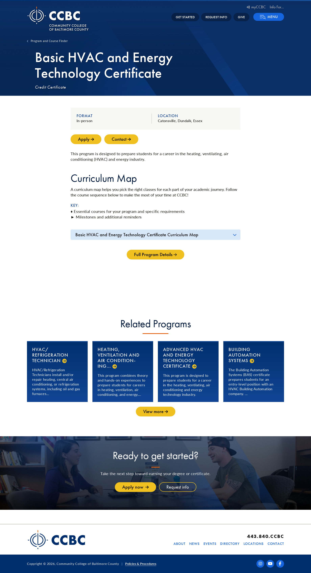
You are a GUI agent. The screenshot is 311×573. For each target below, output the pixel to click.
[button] (268, 17)
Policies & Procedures (140, 563)
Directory (229, 543)
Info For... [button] (277, 7)
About (179, 543)
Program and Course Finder (49, 41)
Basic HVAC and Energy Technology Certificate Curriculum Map (136, 234)
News (194, 543)
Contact (276, 543)
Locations (254, 543)
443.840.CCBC (265, 536)
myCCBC (256, 7)
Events (209, 543)
